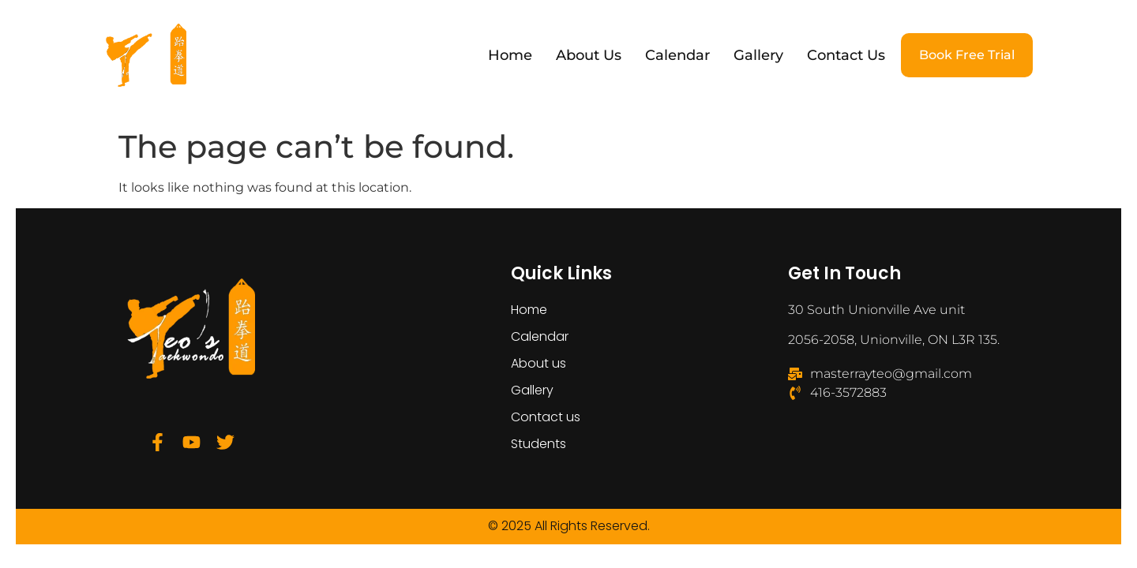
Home (510, 55)
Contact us (846, 55)
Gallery (758, 55)
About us (588, 55)
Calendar (677, 55)
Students (538, 444)
